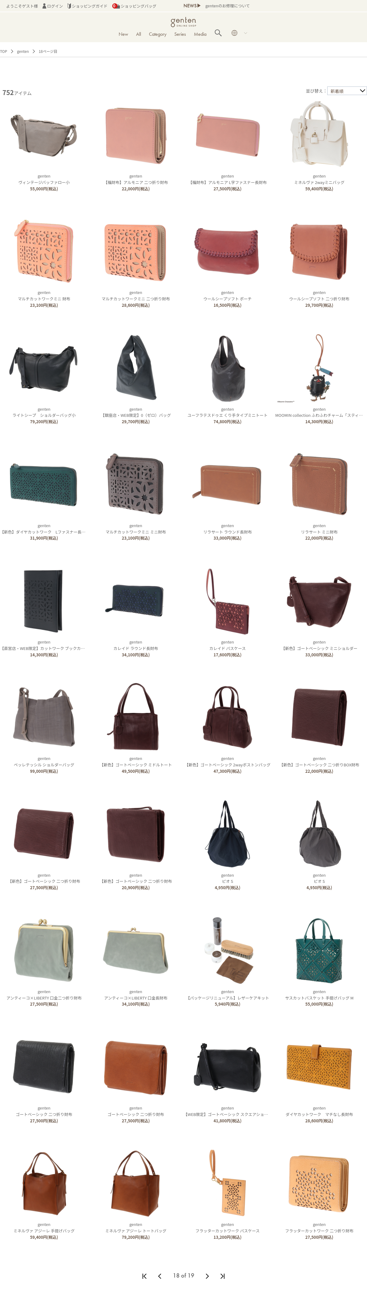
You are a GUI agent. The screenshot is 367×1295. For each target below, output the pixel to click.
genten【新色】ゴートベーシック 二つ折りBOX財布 (319, 761)
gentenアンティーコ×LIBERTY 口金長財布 (136, 995)
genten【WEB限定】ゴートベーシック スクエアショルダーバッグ (236, 1111)
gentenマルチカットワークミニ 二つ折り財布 (136, 295)
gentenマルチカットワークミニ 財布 (44, 295)
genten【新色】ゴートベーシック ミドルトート (136, 761)
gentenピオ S (227, 878)
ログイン (53, 6)
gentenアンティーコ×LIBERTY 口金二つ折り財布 (44, 995)
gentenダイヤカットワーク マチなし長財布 (319, 1111)
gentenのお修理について (227, 6)
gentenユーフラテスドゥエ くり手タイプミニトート (227, 412)
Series (180, 34)
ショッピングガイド (88, 6)
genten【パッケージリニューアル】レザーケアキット (227, 995)
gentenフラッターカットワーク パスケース (227, 1227)
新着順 (337, 91)
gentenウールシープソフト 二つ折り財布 (319, 295)
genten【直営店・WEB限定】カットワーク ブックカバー (44, 645)
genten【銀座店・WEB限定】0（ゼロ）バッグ (136, 412)
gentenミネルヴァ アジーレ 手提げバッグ (44, 1227)
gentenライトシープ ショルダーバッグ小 (44, 412)
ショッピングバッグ (134, 6)
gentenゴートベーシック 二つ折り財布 (44, 1111)
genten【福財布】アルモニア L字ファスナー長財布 (227, 179)
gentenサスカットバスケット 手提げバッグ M (319, 995)
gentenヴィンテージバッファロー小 (44, 179)
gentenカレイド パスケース (227, 645)
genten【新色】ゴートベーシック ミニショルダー (319, 645)
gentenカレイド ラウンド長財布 (135, 645)
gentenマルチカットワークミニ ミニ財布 (136, 529)
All (138, 34)
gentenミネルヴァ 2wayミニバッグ (319, 179)
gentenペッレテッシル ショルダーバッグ (44, 761)
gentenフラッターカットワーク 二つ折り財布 (319, 1227)
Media (200, 34)
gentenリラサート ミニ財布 (319, 529)
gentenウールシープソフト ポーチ (227, 295)
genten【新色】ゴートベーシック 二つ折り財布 (44, 878)
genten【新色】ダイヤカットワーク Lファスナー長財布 (44, 529)
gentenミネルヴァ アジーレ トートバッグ (135, 1227)
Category (157, 34)
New (123, 34)
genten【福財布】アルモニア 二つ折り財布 (136, 179)
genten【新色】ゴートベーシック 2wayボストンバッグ (228, 761)
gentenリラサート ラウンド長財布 (227, 529)
